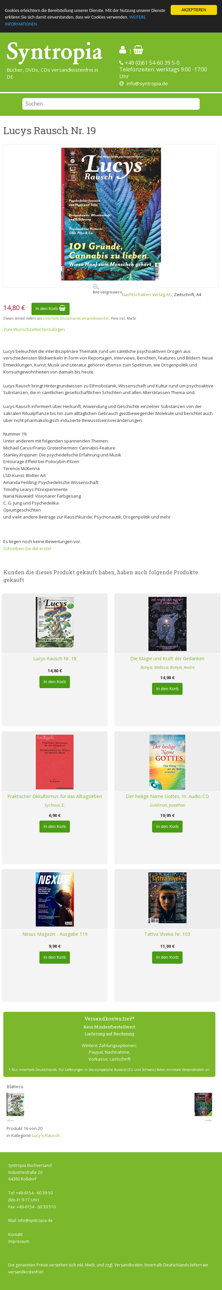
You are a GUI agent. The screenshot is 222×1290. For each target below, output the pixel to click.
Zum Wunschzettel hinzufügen (34, 329)
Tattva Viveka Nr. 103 (167, 934)
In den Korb (50, 308)
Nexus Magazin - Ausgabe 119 (54, 934)
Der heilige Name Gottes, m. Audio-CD (167, 796)
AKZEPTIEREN (194, 10)
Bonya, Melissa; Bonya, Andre (167, 667)
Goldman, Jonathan (167, 805)
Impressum (18, 1241)
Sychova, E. (54, 805)
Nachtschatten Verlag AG (147, 294)
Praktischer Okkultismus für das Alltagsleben (54, 796)
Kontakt (15, 1234)
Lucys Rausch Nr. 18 (55, 658)
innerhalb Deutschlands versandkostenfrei (76, 318)
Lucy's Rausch (46, 1135)
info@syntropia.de (147, 83)
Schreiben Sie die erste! (27, 548)
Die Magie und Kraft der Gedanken (167, 658)
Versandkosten (128, 1265)
